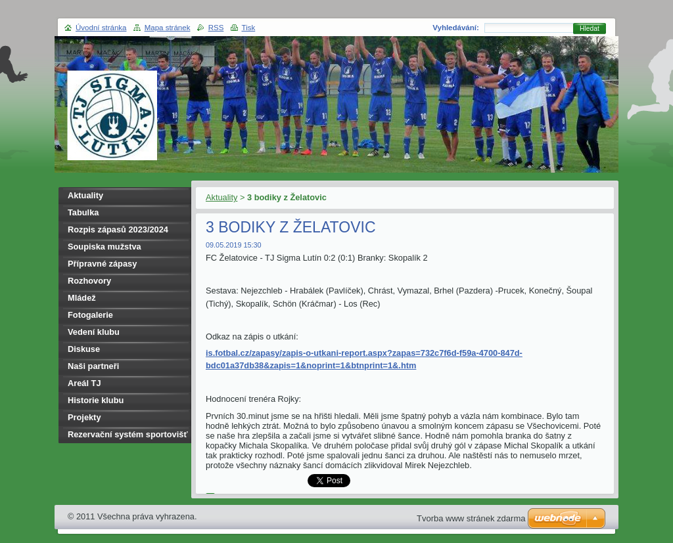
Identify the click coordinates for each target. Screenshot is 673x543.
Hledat (589, 28)
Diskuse (84, 349)
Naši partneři (93, 366)
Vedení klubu (94, 332)
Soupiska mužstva (104, 246)
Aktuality (221, 197)
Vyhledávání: (455, 28)
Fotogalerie (90, 315)
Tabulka (83, 212)
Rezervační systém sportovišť (128, 434)
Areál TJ (84, 383)
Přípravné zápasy (102, 264)
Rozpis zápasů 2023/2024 (118, 229)
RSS (216, 28)
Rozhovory (89, 281)
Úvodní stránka (101, 28)
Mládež (82, 298)
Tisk (249, 28)
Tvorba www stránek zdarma (471, 518)
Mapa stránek (168, 28)
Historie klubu (96, 400)
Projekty (84, 417)
